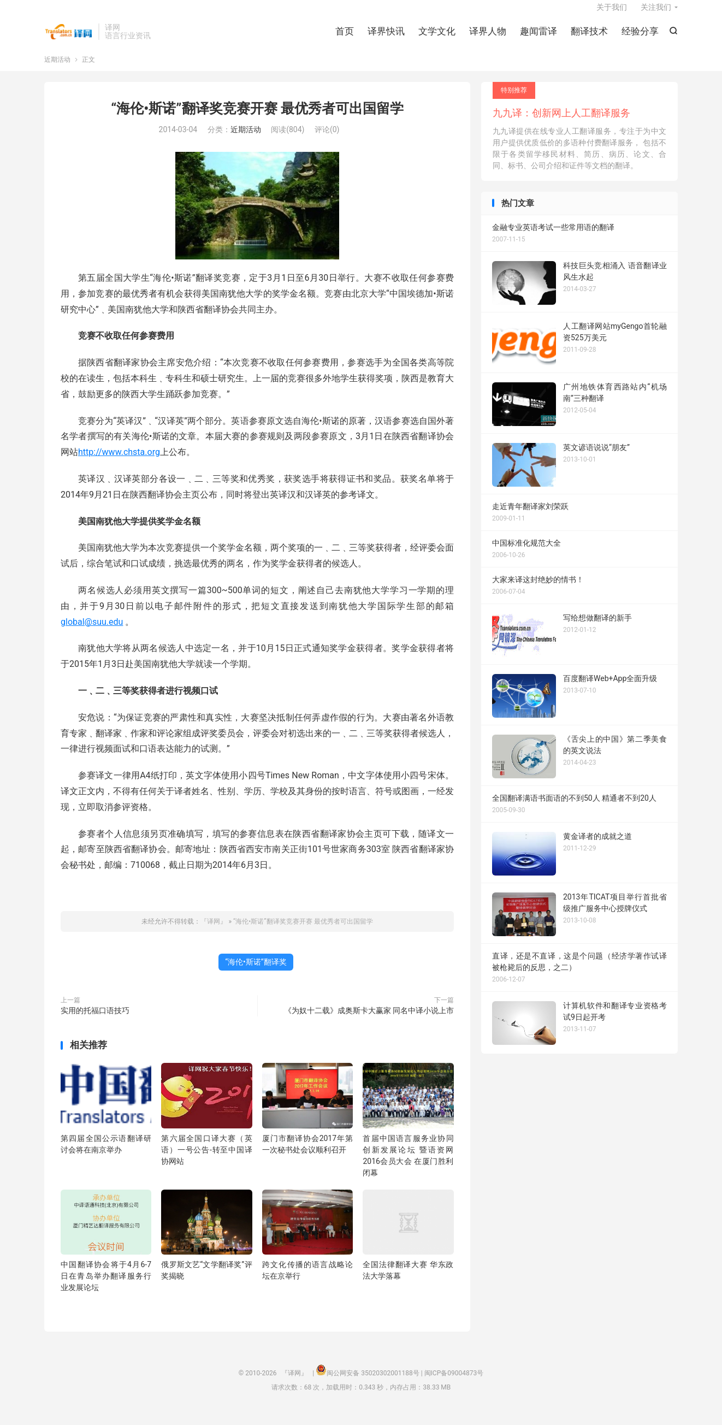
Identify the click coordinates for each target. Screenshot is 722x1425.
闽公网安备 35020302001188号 (373, 1384)
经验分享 (640, 38)
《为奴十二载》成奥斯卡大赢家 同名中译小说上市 (369, 1021)
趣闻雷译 (538, 38)
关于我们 (611, 14)
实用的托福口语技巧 (95, 1021)
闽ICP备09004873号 (454, 1384)
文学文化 (436, 38)
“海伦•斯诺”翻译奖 (256, 972)
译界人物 (487, 38)
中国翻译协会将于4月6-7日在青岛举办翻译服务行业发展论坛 (106, 1287)
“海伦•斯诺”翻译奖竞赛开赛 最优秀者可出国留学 (257, 119)
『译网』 (68, 39)
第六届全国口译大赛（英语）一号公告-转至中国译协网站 (206, 1160)
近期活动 (57, 70)
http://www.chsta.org (119, 463)
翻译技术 (589, 38)
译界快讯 (386, 38)
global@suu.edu (92, 633)
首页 (344, 38)
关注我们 (656, 14)
